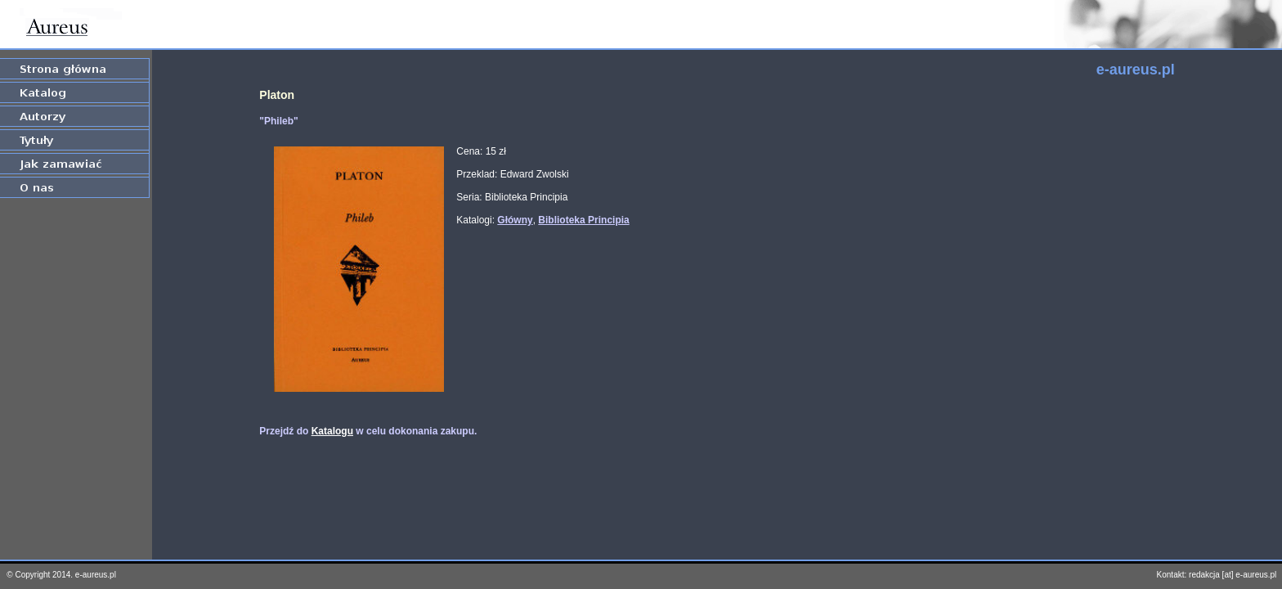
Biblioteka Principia (583, 220)
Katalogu (332, 431)
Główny (514, 220)
